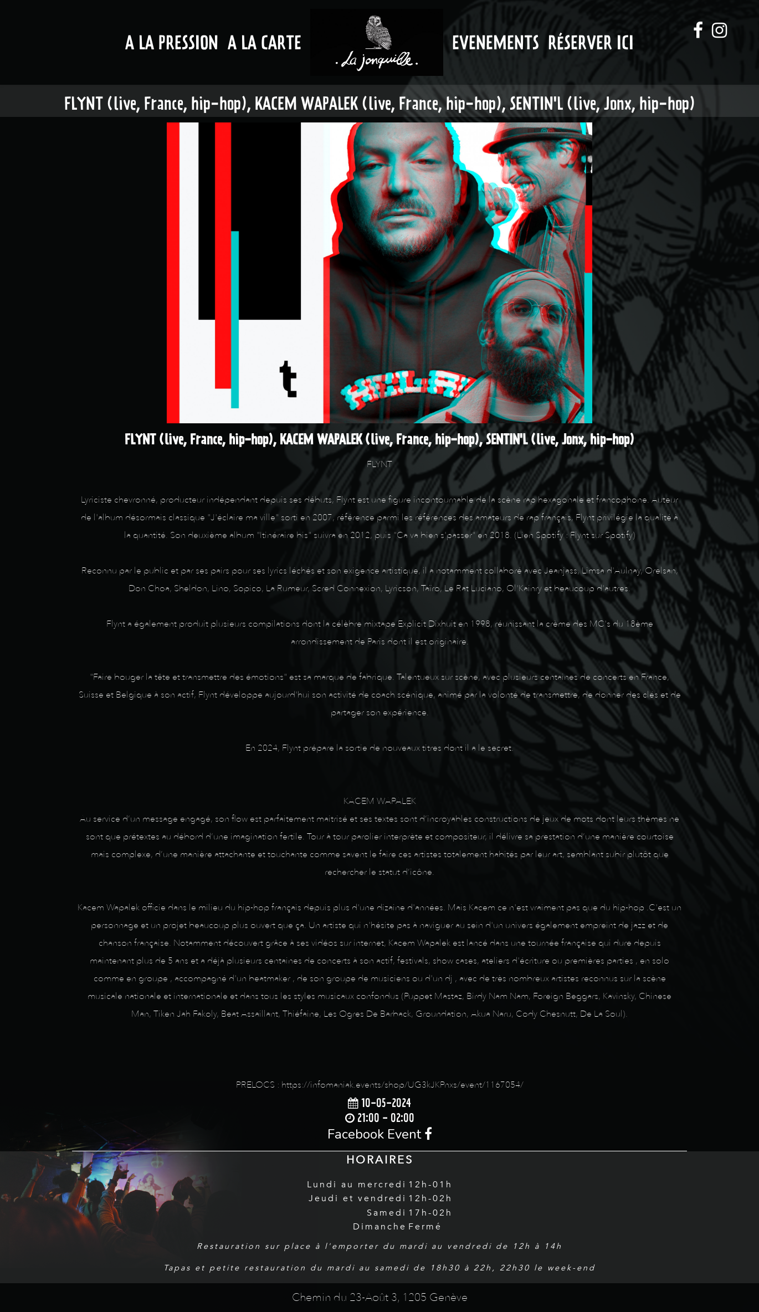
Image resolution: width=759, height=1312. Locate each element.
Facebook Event (379, 1134)
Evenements (495, 42)
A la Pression (171, 42)
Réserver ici (591, 42)
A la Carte (264, 42)
